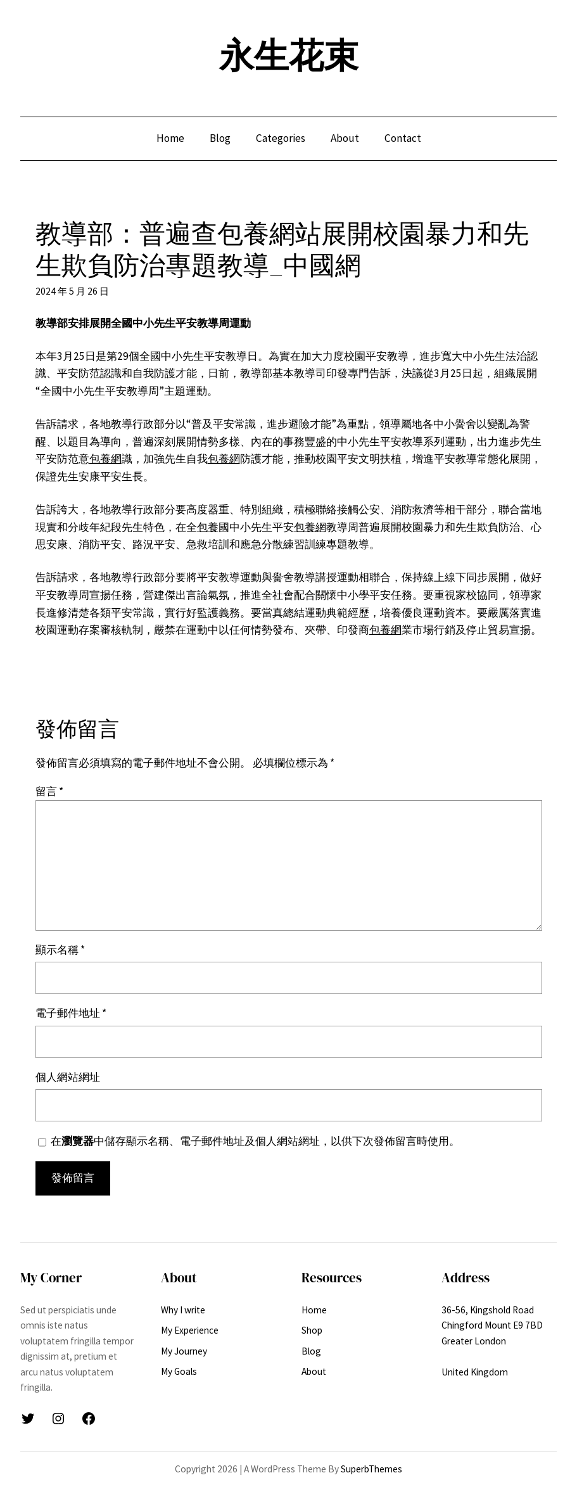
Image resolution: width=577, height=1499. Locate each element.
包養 (208, 527)
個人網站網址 (67, 1077)
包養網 (105, 459)
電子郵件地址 (70, 1013)
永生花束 (288, 55)
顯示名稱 (60, 950)
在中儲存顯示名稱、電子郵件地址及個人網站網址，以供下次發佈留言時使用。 (255, 1141)
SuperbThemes (371, 1469)
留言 (49, 791)
